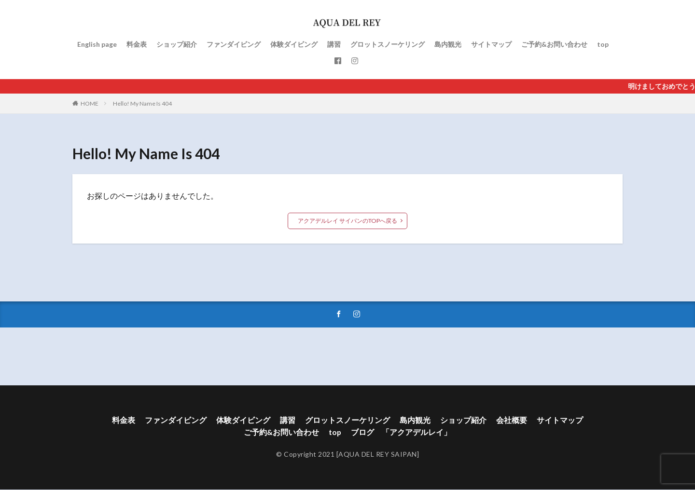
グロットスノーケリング (387, 44)
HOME (89, 103)
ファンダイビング (234, 44)
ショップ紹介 (176, 44)
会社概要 (511, 420)
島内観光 (447, 44)
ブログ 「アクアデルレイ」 (401, 432)
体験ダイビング (294, 44)
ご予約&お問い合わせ (554, 44)
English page (97, 44)
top (603, 44)
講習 (334, 44)
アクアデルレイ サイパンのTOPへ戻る (347, 220)
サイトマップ (491, 44)
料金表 (136, 44)
